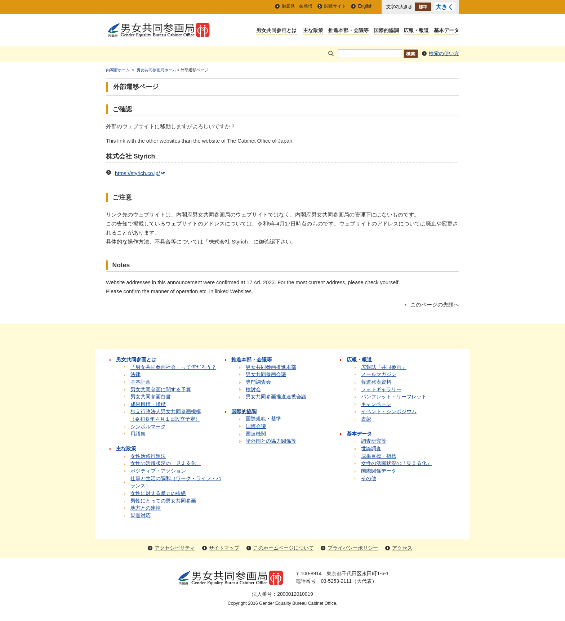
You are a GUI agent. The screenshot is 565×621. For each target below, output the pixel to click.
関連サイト (335, 6)
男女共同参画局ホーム (156, 70)
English (365, 6)
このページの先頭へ (434, 305)
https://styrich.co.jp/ (140, 173)
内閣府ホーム (118, 70)
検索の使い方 (444, 53)
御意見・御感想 (297, 6)
